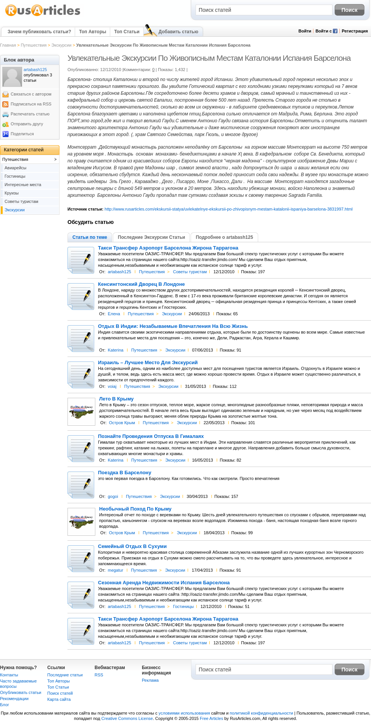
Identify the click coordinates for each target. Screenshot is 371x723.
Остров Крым (122, 422)
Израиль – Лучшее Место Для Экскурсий (148, 362)
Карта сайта (59, 699)
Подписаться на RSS (31, 104)
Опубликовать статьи (20, 692)
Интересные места (23, 184)
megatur (115, 570)
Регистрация (355, 31)
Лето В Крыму (116, 399)
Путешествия (34, 45)
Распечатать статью (30, 114)
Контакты (9, 675)
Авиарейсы (15, 167)
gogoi (113, 496)
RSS (99, 675)
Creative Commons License (127, 718)
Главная (8, 45)
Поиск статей (60, 693)
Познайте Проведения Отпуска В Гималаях (151, 436)
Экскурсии (61, 45)
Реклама (150, 680)
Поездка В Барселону (124, 472)
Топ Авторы (92, 31)
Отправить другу (27, 124)
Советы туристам (190, 271)
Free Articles (211, 718)
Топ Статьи (126, 31)
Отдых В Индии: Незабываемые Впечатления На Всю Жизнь (173, 326)
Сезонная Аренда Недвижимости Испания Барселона (164, 582)
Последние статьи (65, 675)
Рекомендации (14, 698)
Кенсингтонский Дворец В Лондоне (141, 284)
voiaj (112, 386)
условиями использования (184, 713)
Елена (114, 313)
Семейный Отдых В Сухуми (132, 546)
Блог (4, 704)
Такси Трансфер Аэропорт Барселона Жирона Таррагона (168, 248)
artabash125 (119, 271)
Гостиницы (183, 606)
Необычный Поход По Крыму (135, 509)
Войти (305, 31)
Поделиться (22, 133)
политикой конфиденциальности (261, 713)
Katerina (116, 350)
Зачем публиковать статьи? (39, 31)
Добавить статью (178, 31)
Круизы (12, 193)
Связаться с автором (31, 94)
